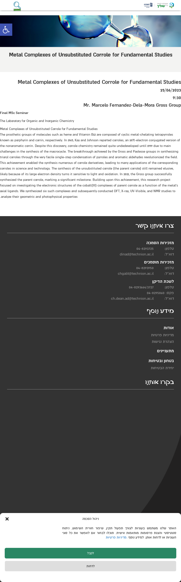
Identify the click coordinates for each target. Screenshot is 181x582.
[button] (6, 30)
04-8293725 (145, 248)
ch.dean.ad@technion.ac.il (132, 298)
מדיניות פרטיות (117, 537)
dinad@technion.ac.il (137, 254)
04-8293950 (145, 268)
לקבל (90, 553)
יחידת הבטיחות (162, 368)
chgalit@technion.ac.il (136, 273)
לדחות (90, 566)
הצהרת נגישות (163, 342)
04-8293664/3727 (141, 287)
